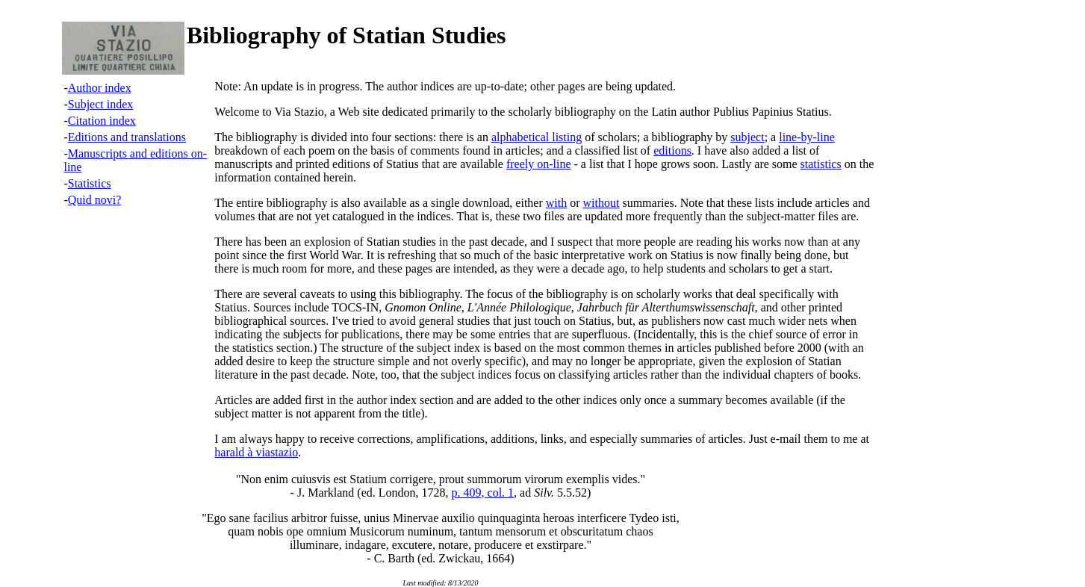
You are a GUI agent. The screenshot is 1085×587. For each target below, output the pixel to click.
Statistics (89, 183)
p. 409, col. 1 (483, 492)
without (601, 202)
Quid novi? (95, 199)
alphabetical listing (536, 137)
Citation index (102, 120)
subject (747, 137)
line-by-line (807, 137)
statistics (821, 164)
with (556, 202)
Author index (99, 87)
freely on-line (538, 164)
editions (672, 150)
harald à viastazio (256, 452)
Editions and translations (127, 137)
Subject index (101, 104)
